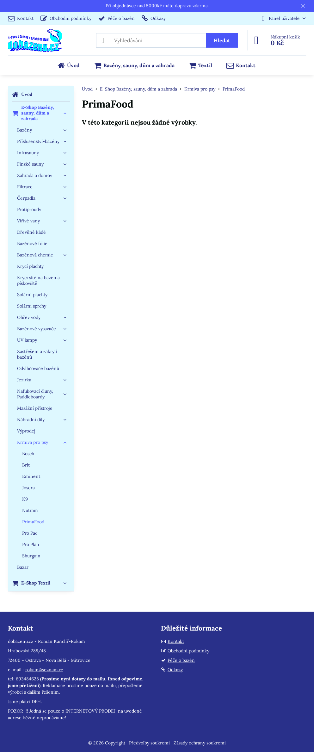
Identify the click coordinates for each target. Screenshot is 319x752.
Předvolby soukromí (149, 743)
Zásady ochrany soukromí (200, 743)
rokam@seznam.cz (44, 670)
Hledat (222, 40)
